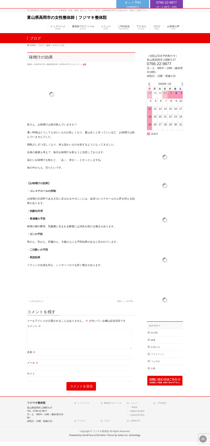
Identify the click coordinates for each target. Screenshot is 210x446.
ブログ (107, 425)
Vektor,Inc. (123, 439)
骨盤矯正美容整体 (137, 415)
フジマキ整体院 (101, 435)
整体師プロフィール (113, 407)
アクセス (81, 425)
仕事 (153, 368)
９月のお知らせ (35, 301)
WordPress (88, 439)
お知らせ (155, 347)
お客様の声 (135, 425)
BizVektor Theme (105, 439)
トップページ (83, 407)
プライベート (158, 354)
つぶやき (155, 361)
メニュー (134, 407)
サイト (31, 377)
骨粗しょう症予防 (126, 301)
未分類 (154, 333)
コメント (34, 326)
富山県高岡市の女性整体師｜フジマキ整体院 (67, 17)
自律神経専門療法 (137, 419)
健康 (84, 64)
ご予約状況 (161, 407)
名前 (31, 356)
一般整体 (133, 411)
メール (32, 366)
